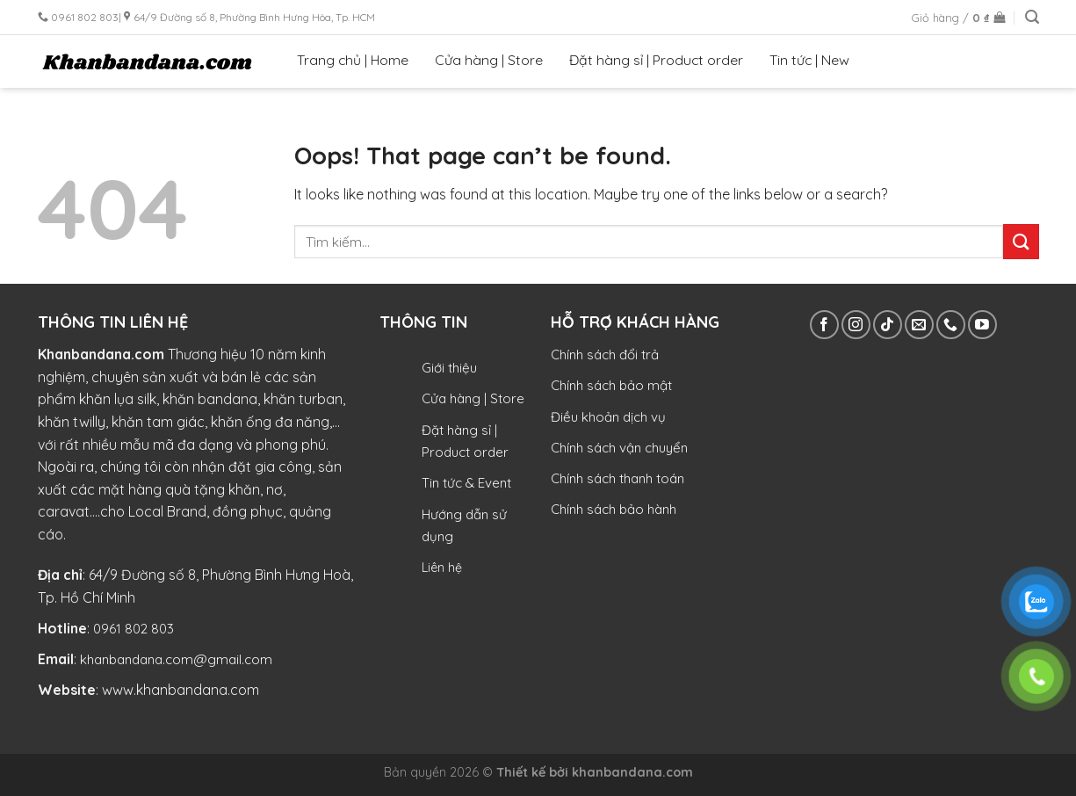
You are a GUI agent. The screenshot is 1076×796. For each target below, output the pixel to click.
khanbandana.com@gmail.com (176, 659)
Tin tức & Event (466, 482)
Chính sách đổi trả (605, 354)
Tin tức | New (809, 60)
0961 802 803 (133, 628)
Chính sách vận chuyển (619, 447)
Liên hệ (442, 567)
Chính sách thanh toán (617, 478)
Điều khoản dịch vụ (608, 417)
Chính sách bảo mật (611, 385)
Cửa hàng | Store (489, 60)
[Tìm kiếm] (1032, 17)
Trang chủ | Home (352, 60)
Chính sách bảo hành (613, 509)
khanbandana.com (632, 772)
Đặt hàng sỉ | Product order (656, 60)
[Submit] (1020, 241)
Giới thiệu (449, 367)
